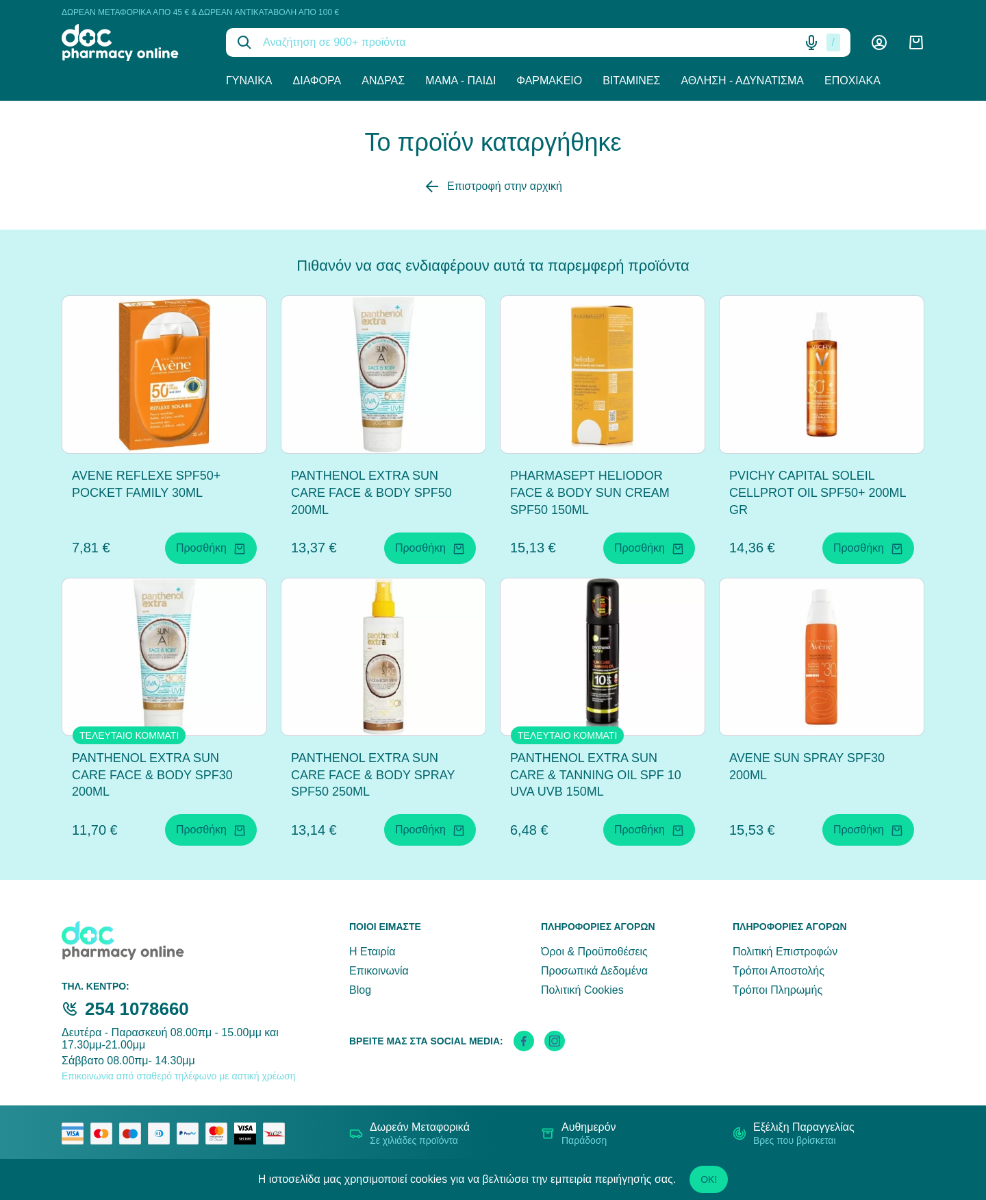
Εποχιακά (852, 80)
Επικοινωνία (379, 971)
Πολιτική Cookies (582, 990)
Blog (360, 990)
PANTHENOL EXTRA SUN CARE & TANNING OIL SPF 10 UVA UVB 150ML (595, 775)
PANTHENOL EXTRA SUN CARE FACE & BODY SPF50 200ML (371, 493)
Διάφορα (317, 80)
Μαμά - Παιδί (460, 80)
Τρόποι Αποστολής (778, 971)
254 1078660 (137, 1009)
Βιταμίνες (631, 80)
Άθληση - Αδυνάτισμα (742, 80)
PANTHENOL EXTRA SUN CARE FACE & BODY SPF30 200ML (152, 775)
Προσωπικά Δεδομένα (594, 971)
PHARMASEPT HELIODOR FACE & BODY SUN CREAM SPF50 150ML (590, 493)
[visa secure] (248, 1133)
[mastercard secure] (219, 1133)
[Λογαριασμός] (879, 42)
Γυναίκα (249, 80)
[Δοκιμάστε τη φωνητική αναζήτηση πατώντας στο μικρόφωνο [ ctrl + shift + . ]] (811, 42)
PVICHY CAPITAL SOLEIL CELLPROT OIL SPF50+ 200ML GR (817, 493)
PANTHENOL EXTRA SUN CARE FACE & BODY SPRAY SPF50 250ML (373, 775)
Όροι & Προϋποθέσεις (594, 951)
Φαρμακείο (549, 80)
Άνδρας (383, 80)
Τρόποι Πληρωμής (777, 990)
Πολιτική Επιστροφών (785, 951)
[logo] (133, 42)
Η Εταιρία (372, 951)
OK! (708, 1179)
